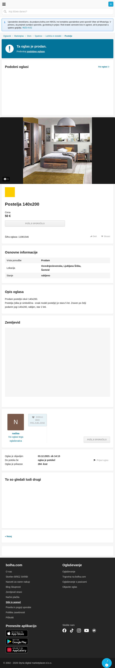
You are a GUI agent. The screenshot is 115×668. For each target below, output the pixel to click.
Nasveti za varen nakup (18, 581)
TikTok (72, 630)
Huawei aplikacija (17, 649)
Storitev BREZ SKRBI (17, 576)
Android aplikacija (17, 641)
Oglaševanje (68, 571)
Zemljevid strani (14, 592)
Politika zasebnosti (15, 612)
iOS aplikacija (17, 633)
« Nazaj (8, 536)
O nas (9, 571)
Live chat (107, 663)
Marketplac (19, 36)
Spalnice (38, 36)
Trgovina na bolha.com (74, 576)
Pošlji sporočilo (35, 223)
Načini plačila (12, 597)
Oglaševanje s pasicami (74, 581)
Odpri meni (4, 4)
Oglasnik (7, 36)
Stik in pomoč (13, 602)
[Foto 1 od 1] (10, 192)
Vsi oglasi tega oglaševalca (15, 439)
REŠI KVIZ (27, 28)
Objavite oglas (69, 587)
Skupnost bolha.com (94, 630)
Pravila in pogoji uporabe (18, 607)
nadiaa (15, 433)
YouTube (86, 630)
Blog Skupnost (13, 587)
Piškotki (10, 617)
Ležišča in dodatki (53, 36)
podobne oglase (36, 51)
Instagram (79, 630)
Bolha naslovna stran (57, 4)
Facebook (64, 630)
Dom (29, 36)
